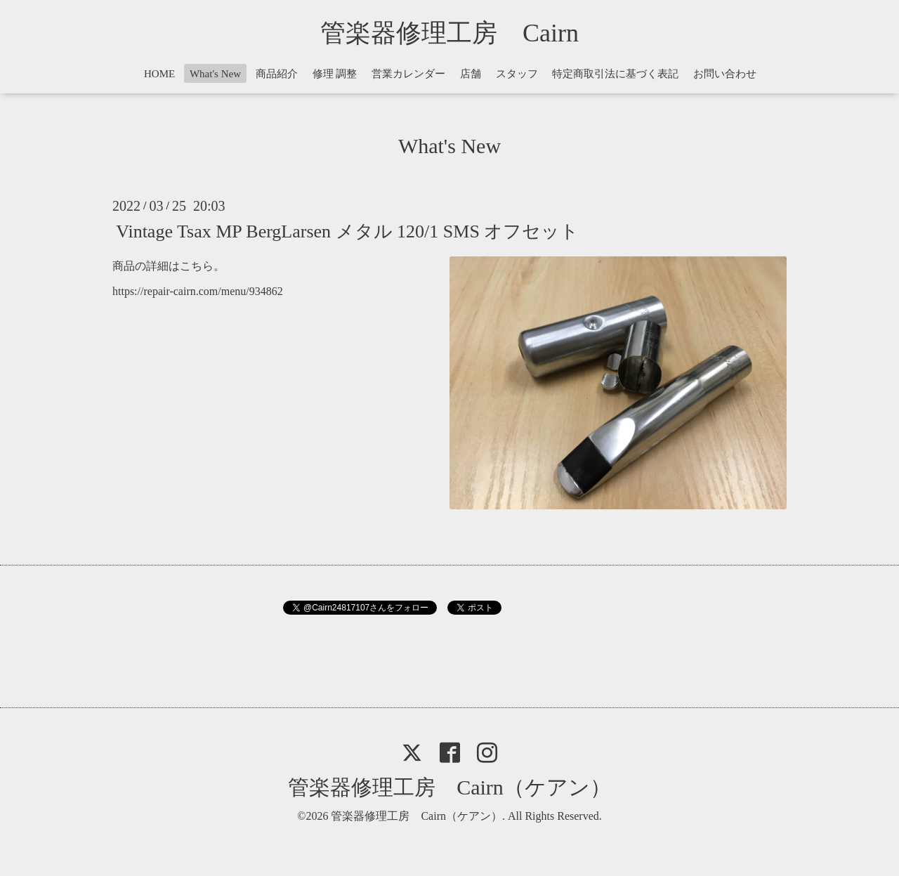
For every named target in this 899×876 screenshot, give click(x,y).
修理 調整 (335, 73)
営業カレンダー (408, 73)
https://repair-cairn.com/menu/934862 (197, 291)
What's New (215, 73)
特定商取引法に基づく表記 (615, 73)
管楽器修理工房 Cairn (462, 33)
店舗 (470, 73)
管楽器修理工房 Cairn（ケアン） (449, 787)
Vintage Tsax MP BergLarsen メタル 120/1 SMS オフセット (347, 231)
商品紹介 (277, 73)
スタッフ (517, 73)
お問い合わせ (724, 73)
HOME (159, 73)
